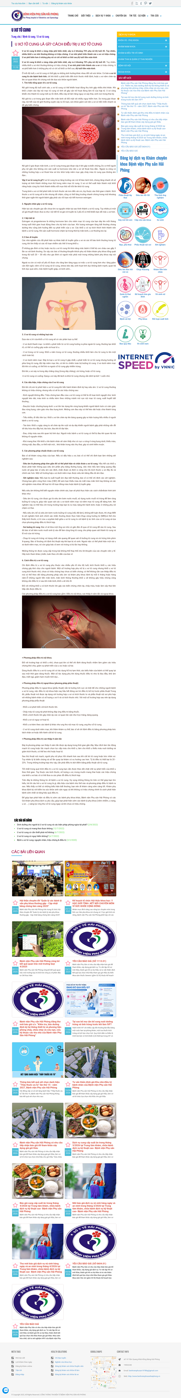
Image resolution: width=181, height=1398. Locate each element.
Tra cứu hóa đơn (18, 3)
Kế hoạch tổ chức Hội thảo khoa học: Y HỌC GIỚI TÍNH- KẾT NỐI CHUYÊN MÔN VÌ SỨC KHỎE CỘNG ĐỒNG (93, 903)
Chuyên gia (121, 15)
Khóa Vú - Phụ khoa (128, 40)
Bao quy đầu (125, 343)
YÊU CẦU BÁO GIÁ (29, 1324)
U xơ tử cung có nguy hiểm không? (32, 836)
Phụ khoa (143, 319)
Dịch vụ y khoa (103, 15)
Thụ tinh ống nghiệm (160, 196)
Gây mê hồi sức (125, 220)
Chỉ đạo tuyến (60, 1358)
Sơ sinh (160, 220)
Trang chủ (73, 15)
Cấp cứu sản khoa (143, 220)
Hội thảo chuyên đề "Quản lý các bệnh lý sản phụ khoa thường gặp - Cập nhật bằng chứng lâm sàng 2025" (41, 903)
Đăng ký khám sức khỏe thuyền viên (69, 1366)
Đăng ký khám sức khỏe (61, 3)
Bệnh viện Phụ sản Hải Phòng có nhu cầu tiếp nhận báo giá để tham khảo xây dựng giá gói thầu (41, 1145)
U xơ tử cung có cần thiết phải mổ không (35, 832)
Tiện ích (19, 1370)
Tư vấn (45, 3)
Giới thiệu (86, 15)
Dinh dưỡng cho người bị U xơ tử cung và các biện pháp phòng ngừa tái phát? (52, 824)
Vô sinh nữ (160, 294)
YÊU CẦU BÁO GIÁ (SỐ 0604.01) (89, 1263)
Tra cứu (155, 15)
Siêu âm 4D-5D (143, 195)
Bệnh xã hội (125, 319)
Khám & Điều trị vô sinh (130, 53)
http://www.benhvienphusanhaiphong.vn (144, 1376)
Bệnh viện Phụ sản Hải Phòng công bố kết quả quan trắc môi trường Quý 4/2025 (40, 964)
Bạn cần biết (34, 3)
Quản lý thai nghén (125, 295)
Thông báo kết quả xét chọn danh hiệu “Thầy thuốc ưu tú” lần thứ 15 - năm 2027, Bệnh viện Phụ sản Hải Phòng (40, 1085)
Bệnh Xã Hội (124, 65)
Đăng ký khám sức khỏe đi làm (67, 1370)
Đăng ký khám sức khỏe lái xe (67, 1374)
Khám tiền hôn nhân (160, 270)
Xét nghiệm (160, 244)
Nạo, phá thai (125, 244)
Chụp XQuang (142, 269)
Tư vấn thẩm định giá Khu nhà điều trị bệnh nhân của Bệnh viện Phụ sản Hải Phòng (92, 1085)
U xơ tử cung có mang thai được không (35, 828)
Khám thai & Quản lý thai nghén (135, 59)
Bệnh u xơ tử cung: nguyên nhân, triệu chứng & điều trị (41, 840)
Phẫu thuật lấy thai (125, 196)
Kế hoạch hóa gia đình (143, 295)
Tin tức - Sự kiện (137, 15)
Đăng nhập (20, 1374)
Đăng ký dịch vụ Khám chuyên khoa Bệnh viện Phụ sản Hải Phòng (143, 164)
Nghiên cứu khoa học (63, 1362)
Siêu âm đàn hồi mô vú (125, 270)
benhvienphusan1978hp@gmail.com (143, 1371)
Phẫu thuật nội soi (142, 244)
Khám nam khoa (126, 46)
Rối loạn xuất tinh (160, 319)
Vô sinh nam (143, 343)
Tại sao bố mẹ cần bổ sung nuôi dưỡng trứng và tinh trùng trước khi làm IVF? (92, 1023)
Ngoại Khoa (124, 72)
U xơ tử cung (21, 30)
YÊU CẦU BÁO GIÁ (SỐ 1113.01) (89, 961)
